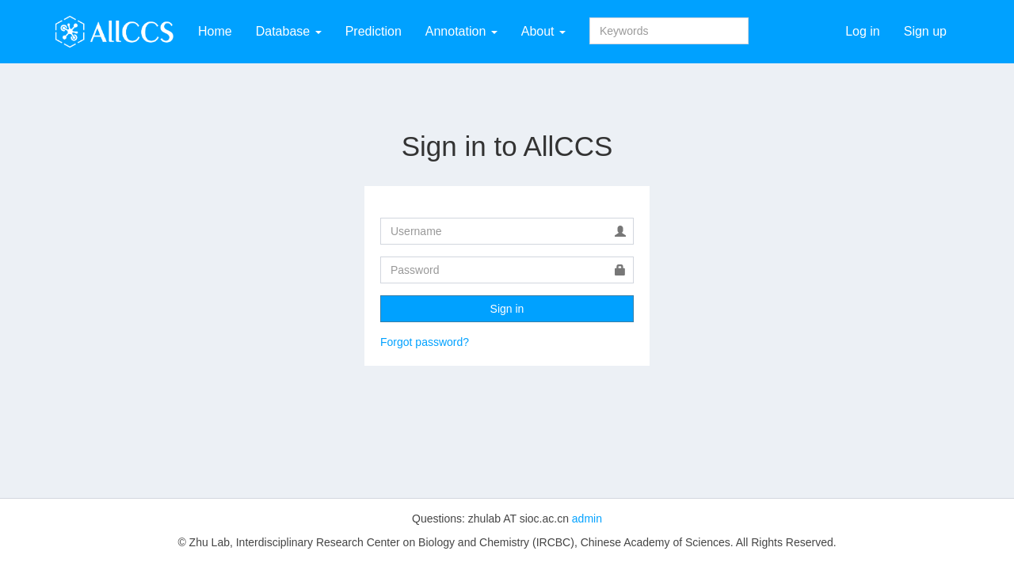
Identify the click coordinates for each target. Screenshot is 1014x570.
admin (587, 518)
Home (215, 31)
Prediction (373, 31)
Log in (862, 31)
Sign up (925, 31)
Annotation (461, 31)
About (543, 31)
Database (289, 31)
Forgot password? (424, 342)
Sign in (507, 308)
